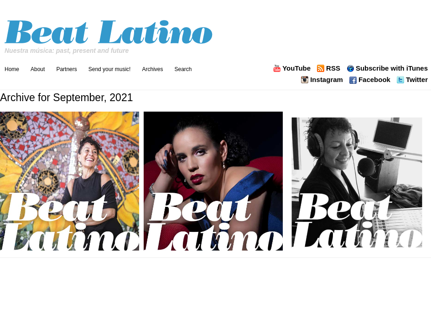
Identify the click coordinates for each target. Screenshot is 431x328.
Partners (66, 69)
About (38, 69)
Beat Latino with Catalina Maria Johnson (110, 29)
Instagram (326, 79)
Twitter (417, 79)
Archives (152, 69)
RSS (333, 68)
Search (183, 69)
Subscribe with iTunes (392, 68)
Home (12, 69)
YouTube (296, 68)
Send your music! (109, 69)
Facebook (374, 79)
